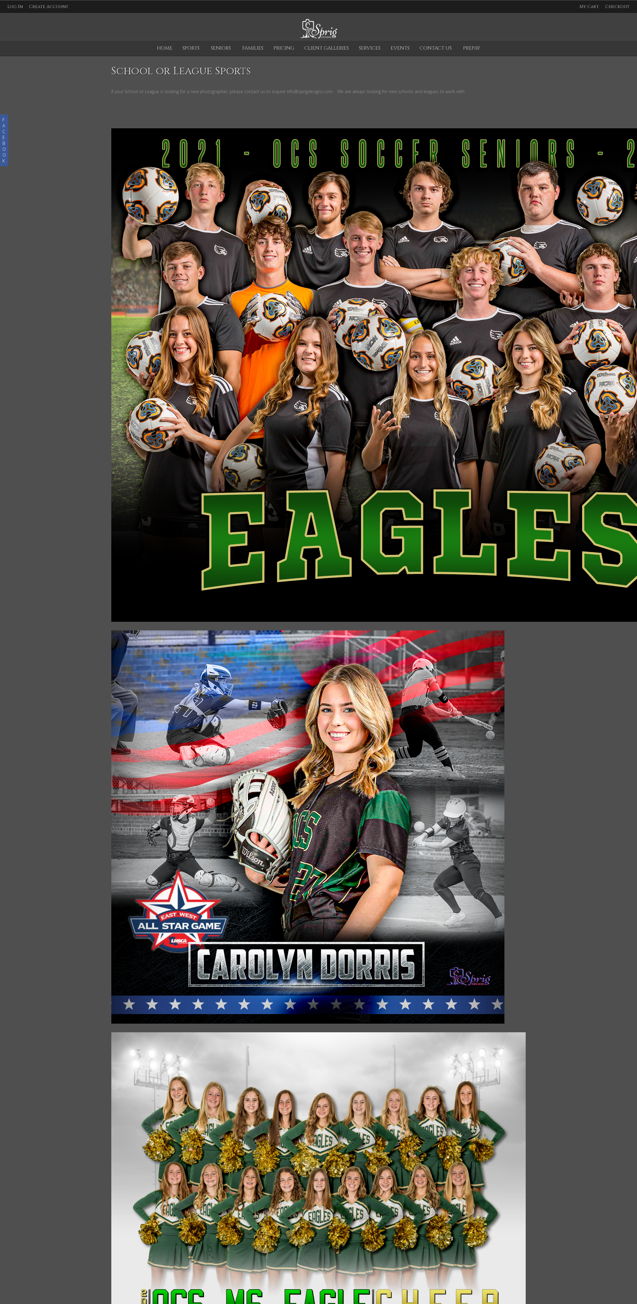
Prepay (471, 48)
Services (369, 48)
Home (164, 48)
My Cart (589, 7)
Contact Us (436, 48)
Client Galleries (326, 48)
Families (252, 48)
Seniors (221, 48)
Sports (191, 48)
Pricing (283, 48)
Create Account (48, 7)
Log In (15, 7)
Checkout (617, 7)
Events (400, 48)
